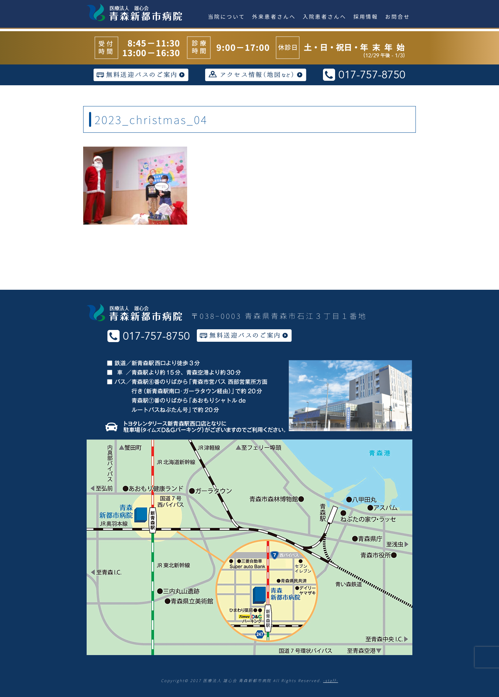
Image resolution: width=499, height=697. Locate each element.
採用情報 (365, 16)
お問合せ (397, 16)
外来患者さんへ (274, 16)
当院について (226, 16)
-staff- (330, 680)
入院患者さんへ (325, 16)
